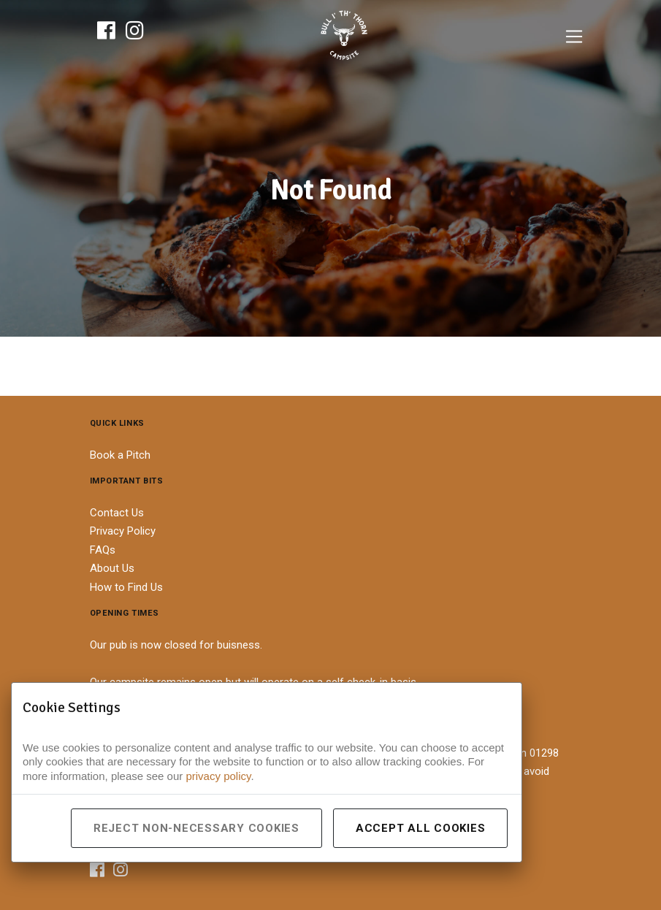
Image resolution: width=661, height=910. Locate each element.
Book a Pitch (120, 455)
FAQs (102, 550)
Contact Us (117, 512)
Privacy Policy (123, 531)
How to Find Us (126, 587)
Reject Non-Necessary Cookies (196, 828)
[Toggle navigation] (574, 36)
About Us (112, 568)
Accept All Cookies (421, 828)
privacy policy (218, 776)
